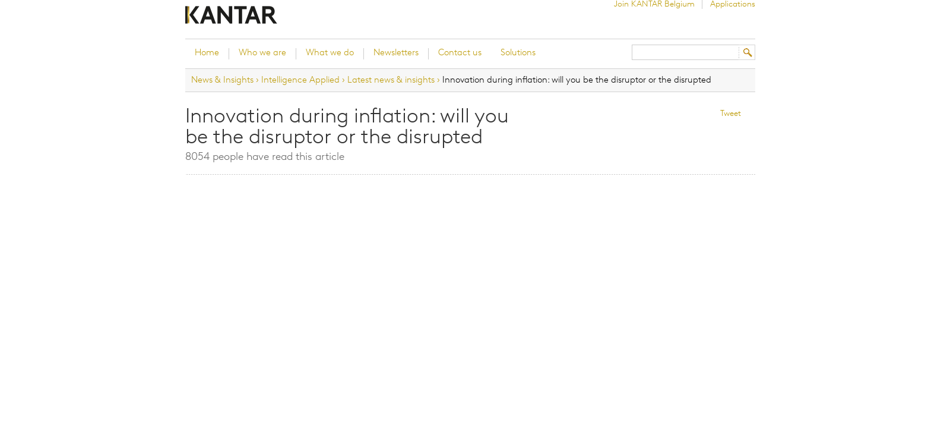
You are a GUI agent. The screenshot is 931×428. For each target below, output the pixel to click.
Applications (732, 4)
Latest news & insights (391, 80)
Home (207, 53)
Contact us (460, 53)
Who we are (262, 53)
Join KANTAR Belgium (654, 4)
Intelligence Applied (300, 80)
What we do (330, 53)
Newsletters (396, 53)
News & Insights (222, 80)
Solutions (518, 53)
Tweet (730, 113)
